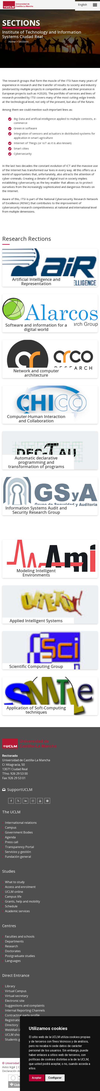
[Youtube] (40, 801)
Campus (10, 827)
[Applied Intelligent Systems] (50, 604)
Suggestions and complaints (25, 1005)
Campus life (13, 896)
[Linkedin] (25, 801)
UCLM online (14, 892)
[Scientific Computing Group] (50, 650)
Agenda (10, 837)
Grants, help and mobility (22, 901)
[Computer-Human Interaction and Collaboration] (50, 404)
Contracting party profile (22, 1015)
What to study (15, 882)
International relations (21, 823)
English (82, 4)
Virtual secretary (16, 996)
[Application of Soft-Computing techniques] (50, 696)
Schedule (11, 906)
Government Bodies (19, 832)
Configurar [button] (55, 1077)
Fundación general (18, 857)
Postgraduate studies (20, 956)
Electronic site (14, 1001)
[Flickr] (47, 801)
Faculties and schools (19, 936)
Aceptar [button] (37, 1077)
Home (11, 41)
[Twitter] (18, 801)
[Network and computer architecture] (50, 359)
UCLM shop (13, 1035)
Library (10, 986)
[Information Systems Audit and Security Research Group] (50, 496)
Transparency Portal (19, 847)
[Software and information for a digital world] (50, 313)
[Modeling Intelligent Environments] (50, 559)
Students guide (15, 1039)
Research (11, 946)
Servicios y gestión (18, 852)
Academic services (17, 911)
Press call (11, 842)
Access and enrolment (20, 887)
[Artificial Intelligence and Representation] (50, 267)
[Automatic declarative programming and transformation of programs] (50, 450)
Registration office (18, 1020)
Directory (11, 1025)
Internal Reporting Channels (25, 1010)
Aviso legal (8, 1067)
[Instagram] (33, 801)
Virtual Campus (15, 991)
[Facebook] (11, 801)
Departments (14, 941)
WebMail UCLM (16, 1030)
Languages (13, 961)
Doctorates (13, 951)
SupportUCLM (19, 789)
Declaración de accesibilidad (19, 1071)
